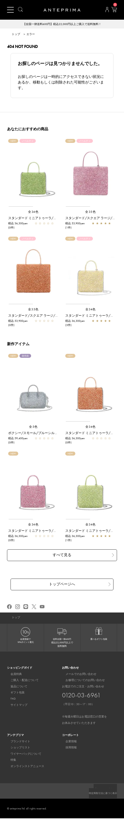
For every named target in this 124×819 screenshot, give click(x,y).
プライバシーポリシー (103, 789)
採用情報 (67, 748)
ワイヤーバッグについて (22, 754)
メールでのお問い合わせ (77, 675)
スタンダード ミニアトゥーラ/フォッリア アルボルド (47, 218)
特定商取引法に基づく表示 (100, 794)
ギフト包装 (14, 693)
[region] (33, 173)
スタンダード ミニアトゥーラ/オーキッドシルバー (45, 531)
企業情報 (67, 742)
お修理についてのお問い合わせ (81, 681)
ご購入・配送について (21, 681)
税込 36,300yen (18, 224)
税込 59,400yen (18, 439)
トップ (16, 34)
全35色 (90, 212)
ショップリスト (17, 748)
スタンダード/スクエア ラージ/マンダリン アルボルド (48, 316)
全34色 (33, 212)
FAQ (9, 699)
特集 (10, 760)
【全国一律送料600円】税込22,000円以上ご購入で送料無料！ (62, 24)
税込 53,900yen (75, 224)
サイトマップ (15, 705)
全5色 (33, 427)
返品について (15, 687)
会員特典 (12, 675)
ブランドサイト (17, 742)
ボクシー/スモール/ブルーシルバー (34, 433)
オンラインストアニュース (24, 767)
